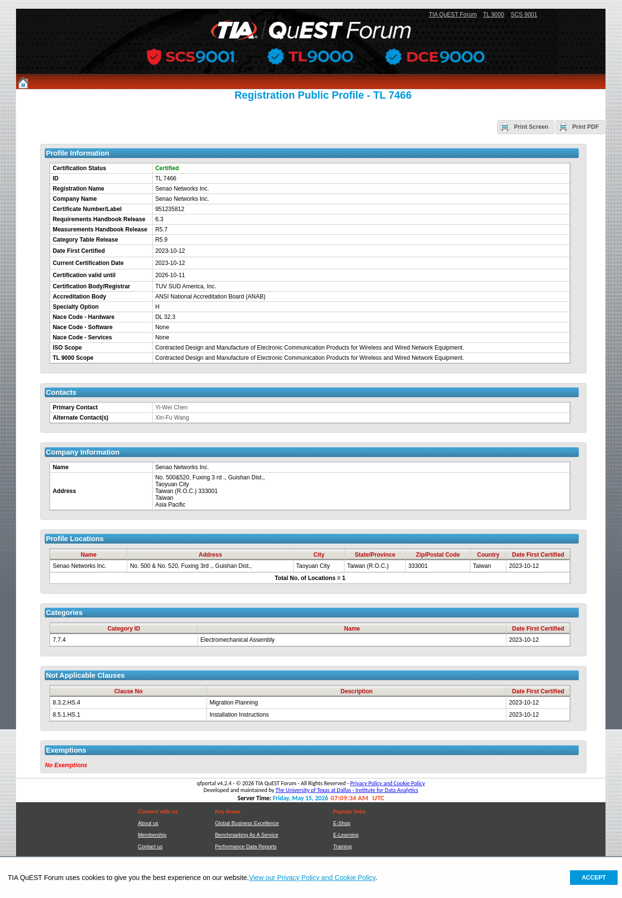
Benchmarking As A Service (246, 835)
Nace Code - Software (82, 327)
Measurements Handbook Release (99, 229)
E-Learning (345, 835)
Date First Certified (78, 250)
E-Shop (341, 823)
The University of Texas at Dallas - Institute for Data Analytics (347, 790)
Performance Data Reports (245, 846)
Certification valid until (83, 275)
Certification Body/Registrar (91, 286)
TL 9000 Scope (72, 357)
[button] (526, 127)
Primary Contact (75, 407)
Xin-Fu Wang (172, 417)
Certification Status (79, 168)
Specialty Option (75, 306)
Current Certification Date (87, 263)
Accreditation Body (79, 296)
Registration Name (78, 188)
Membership (152, 835)
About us (148, 823)
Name (60, 467)
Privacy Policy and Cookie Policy (387, 783)
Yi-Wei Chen (171, 407)
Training (342, 846)
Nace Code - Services (82, 337)
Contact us (150, 846)
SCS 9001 (524, 14)
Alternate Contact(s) (80, 417)
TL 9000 (493, 14)
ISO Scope (67, 347)
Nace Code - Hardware (83, 317)
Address (64, 491)
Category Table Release (85, 239)
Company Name (74, 198)
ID (55, 178)
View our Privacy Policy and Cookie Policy (312, 877)
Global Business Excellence (247, 823)
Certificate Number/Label (86, 209)
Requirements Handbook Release (98, 219)
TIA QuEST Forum (452, 14)
